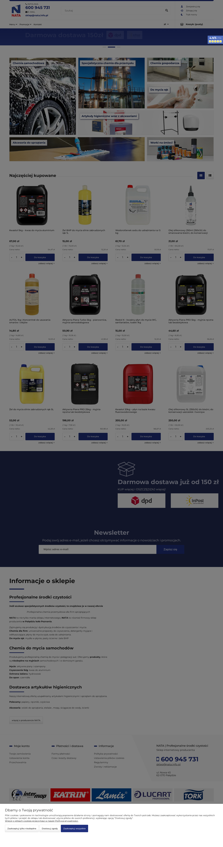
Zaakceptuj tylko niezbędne (21, 828)
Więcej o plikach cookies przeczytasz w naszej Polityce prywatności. (41, 821)
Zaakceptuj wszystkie (74, 828)
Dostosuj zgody (50, 828)
